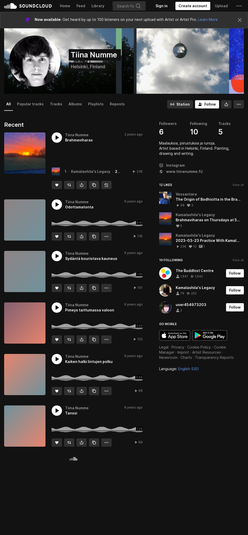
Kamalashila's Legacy (90, 171)
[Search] (129, 6)
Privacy (178, 347)
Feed (80, 6)
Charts (186, 357)
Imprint (183, 352)
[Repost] (69, 185)
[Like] (57, 185)
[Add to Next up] (106, 185)
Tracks (56, 104)
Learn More (208, 19)
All (8, 104)
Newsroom (168, 357)
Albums (75, 104)
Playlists (96, 104)
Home (65, 6)
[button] (239, 6)
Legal (163, 347)
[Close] (240, 20)
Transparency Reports (214, 357)
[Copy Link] (94, 185)
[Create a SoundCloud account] (192, 6)
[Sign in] (161, 6)
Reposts (117, 104)
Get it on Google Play (209, 335)
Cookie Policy (199, 347)
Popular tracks (30, 104)
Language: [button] (179, 369)
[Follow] (207, 104)
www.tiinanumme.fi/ (181, 171)
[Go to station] (180, 104)
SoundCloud (28, 6)
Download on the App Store (174, 335)
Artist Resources (206, 352)
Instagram (172, 165)
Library (97, 6)
